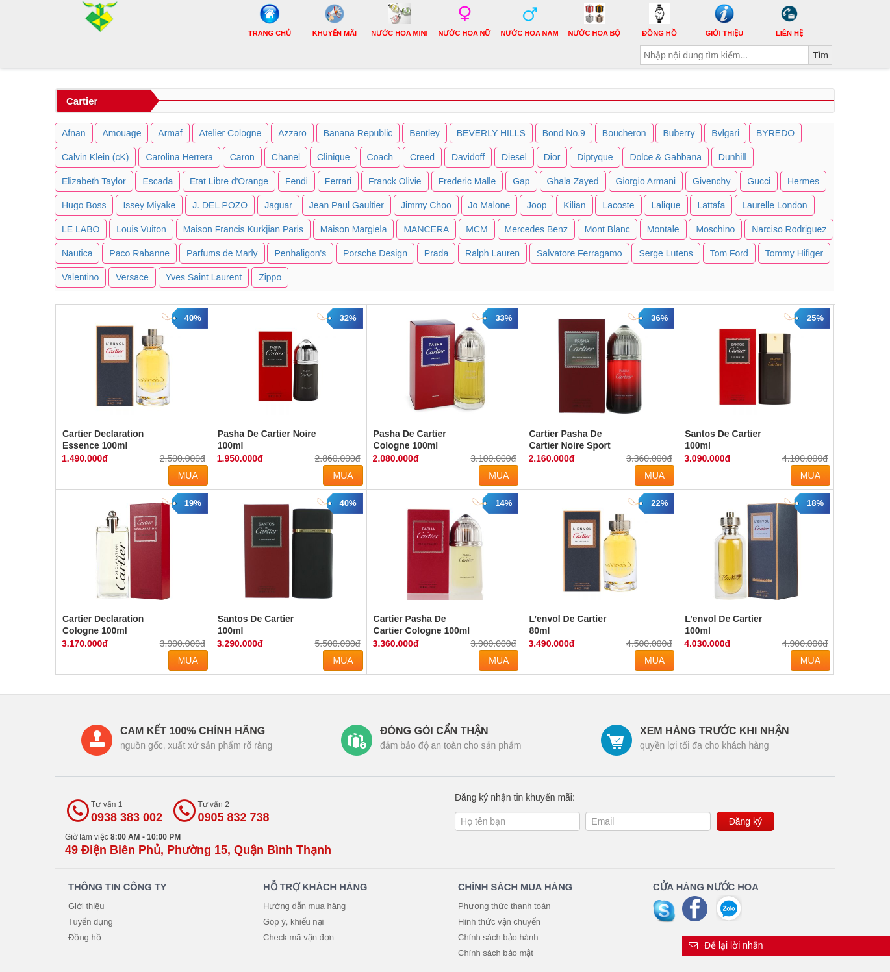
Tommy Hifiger (794, 253)
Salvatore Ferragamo (579, 253)
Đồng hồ (84, 937)
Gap (521, 181)
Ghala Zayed (573, 181)
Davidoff (468, 157)
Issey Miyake (149, 205)
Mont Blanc (607, 229)
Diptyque (595, 157)
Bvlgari (725, 133)
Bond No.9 (563, 133)
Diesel (514, 157)
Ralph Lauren (492, 253)
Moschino (715, 229)
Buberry (678, 133)
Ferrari (338, 181)
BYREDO (775, 133)
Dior (552, 157)
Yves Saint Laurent (204, 277)
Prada (436, 253)
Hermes (803, 181)
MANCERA (426, 229)
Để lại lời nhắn (726, 945)
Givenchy (711, 181)
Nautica (77, 253)
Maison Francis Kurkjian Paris (243, 229)
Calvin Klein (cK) (95, 157)
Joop (536, 205)
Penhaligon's (300, 253)
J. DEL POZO (220, 205)
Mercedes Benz (536, 229)
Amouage (121, 133)
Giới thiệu (86, 906)
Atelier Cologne (230, 133)
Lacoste (618, 205)
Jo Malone (489, 205)
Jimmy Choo (426, 205)
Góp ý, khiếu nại (293, 922)
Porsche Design (375, 253)
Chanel (286, 157)
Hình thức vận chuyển (499, 922)
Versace (132, 277)
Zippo (270, 277)
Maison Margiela (353, 229)
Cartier (81, 100)
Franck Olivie (395, 181)
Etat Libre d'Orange (229, 181)
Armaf (170, 133)
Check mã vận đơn (298, 937)
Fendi (296, 181)
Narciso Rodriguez (789, 229)
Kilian (574, 205)
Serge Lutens (666, 253)
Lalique (665, 205)
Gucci (758, 181)
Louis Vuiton (141, 229)
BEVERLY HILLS (491, 133)
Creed (422, 157)
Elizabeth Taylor (94, 181)
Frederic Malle (467, 181)
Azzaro (292, 133)
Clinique (333, 157)
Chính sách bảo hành (498, 937)
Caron (242, 157)
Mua (188, 475)
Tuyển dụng (90, 922)
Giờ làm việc (198, 844)
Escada (157, 181)
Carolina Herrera (179, 157)
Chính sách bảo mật (495, 953)
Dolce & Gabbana (665, 157)
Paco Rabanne (139, 253)
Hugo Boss (84, 205)
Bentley (424, 133)
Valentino (80, 277)
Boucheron (624, 133)
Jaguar (278, 205)
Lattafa (711, 205)
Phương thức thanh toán (504, 906)
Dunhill (732, 157)
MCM (476, 229)
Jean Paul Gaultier (346, 205)
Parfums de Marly (222, 253)
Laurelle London (774, 205)
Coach (380, 157)
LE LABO (80, 229)
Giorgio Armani (646, 181)
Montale (663, 229)
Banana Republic (358, 133)
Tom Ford (729, 253)
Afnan (74, 133)
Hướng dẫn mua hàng (304, 906)
